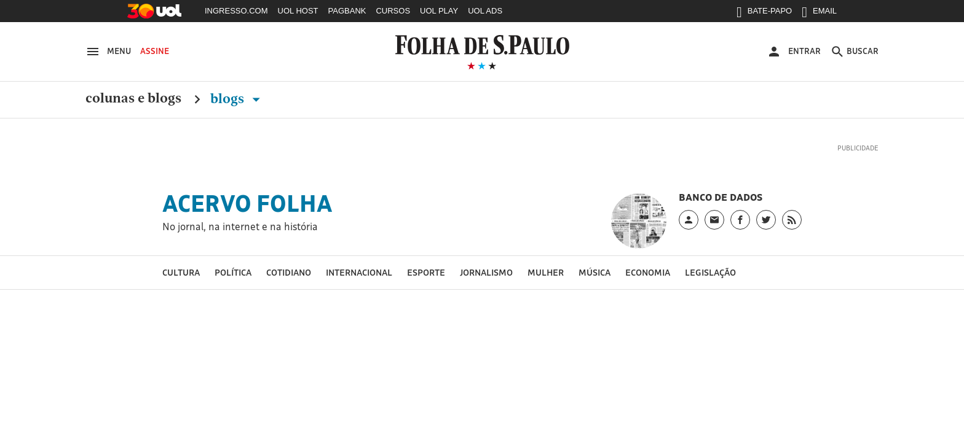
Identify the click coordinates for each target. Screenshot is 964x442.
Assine (154, 51)
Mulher (545, 272)
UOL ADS (485, 10)
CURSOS (393, 10)
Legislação (710, 272)
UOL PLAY (439, 10)
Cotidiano (288, 272)
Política (233, 272)
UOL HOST (298, 10)
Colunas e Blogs (133, 98)
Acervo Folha (247, 203)
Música (594, 272)
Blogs (237, 98)
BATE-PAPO (764, 13)
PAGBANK (347, 10)
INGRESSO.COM (236, 10)
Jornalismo (486, 272)
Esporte (426, 272)
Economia (647, 272)
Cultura (181, 272)
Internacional (359, 272)
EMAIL (819, 13)
